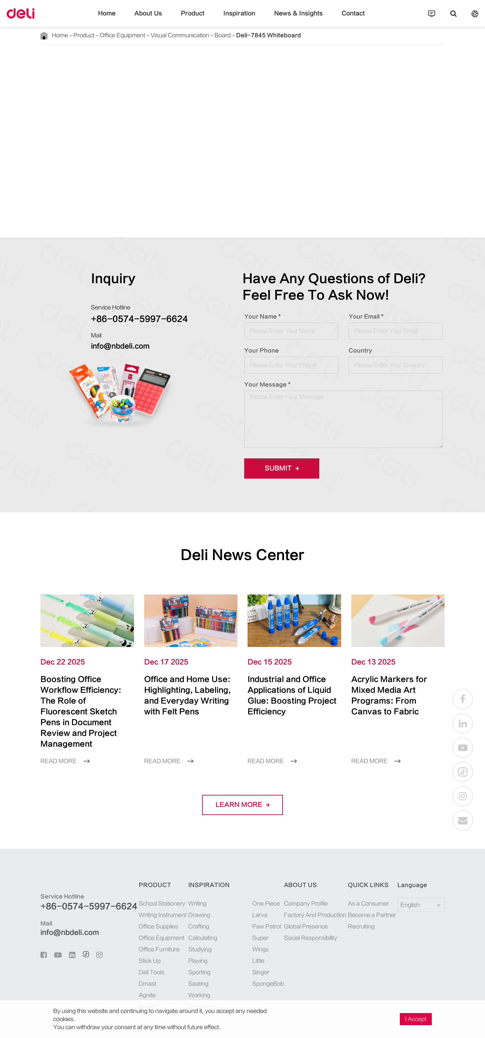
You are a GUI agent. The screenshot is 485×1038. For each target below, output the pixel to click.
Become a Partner (366, 893)
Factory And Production (308, 893)
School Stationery (141, 882)
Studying (185, 928)
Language (408, 863)
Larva (246, 893)
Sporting (185, 950)
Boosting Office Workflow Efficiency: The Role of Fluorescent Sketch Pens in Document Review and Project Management (85, 700)
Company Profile (301, 882)
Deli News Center (242, 554)
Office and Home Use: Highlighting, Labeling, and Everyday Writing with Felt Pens (185, 695)
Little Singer (253, 928)
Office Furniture (139, 928)
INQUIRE (324, 205)
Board (193, 35)
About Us (161, 18)
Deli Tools (133, 950)
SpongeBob (252, 939)
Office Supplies (139, 905)
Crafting (185, 905)
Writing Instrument (142, 893)
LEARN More (243, 783)
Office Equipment (109, 35)
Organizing (188, 985)
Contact (337, 18)
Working (185, 973)
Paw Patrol (251, 905)
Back (59, 60)
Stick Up (131, 939)
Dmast (129, 962)
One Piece (251, 882)
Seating (184, 962)
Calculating (188, 916)
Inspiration (239, 18)
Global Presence (300, 905)
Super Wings (253, 916)
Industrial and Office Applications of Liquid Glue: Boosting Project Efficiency (290, 690)
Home (124, 18)
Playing (184, 939)
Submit (279, 468)
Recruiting (358, 905)
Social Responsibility (305, 916)
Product (199, 18)
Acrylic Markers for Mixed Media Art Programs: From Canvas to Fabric (391, 690)
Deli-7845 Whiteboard (228, 35)
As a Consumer (363, 882)
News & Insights (290, 18)
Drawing (185, 893)
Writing (184, 882)
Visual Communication (158, 35)
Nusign (129, 985)
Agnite (129, 973)
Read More (62, 739)
